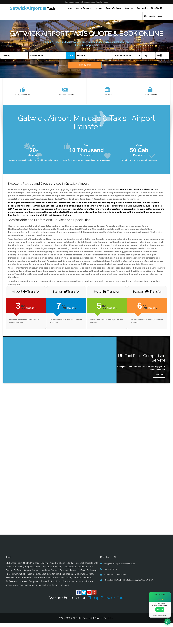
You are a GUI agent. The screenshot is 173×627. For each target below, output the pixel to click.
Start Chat (159, 609)
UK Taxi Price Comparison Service (141, 361)
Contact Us (142, 8)
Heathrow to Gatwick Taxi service (136, 190)
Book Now (158, 379)
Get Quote (85, 65)
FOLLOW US (156, 8)
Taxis (32, 8)
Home (70, 8)
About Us (129, 8)
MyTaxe (110, 622)
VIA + (70, 55)
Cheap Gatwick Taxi (105, 601)
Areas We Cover (113, 8)
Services (98, 8)
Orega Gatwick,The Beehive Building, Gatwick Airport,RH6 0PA (129, 584)
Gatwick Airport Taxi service (115, 579)
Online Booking (83, 8)
